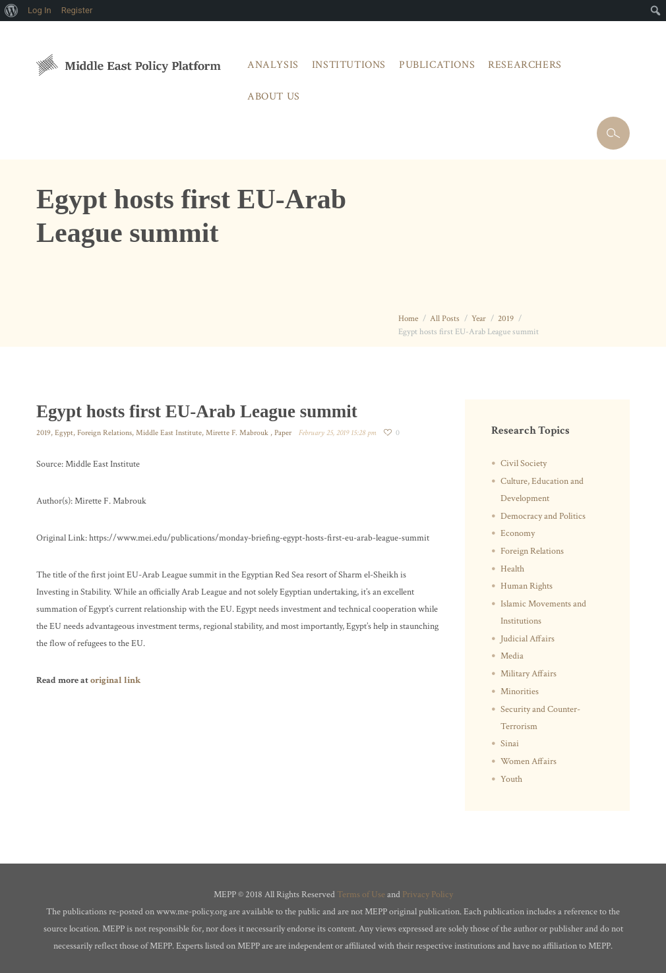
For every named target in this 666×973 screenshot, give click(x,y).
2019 (506, 318)
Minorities (519, 691)
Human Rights (526, 586)
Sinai (509, 744)
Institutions (349, 65)
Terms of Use (361, 894)
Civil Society (523, 463)
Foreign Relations (104, 433)
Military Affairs (528, 674)
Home (408, 318)
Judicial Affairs (527, 639)
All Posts (445, 318)
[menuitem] (11, 10)
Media (512, 656)
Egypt (64, 433)
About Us (273, 96)
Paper (282, 433)
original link (115, 680)
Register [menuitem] (77, 10)
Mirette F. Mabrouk (238, 433)
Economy (517, 533)
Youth (511, 779)
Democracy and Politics (543, 516)
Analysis (273, 65)
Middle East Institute (169, 433)
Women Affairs (528, 761)
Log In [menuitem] (39, 10)
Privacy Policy (427, 894)
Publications (437, 65)
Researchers (525, 65)
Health (512, 569)
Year (478, 318)
